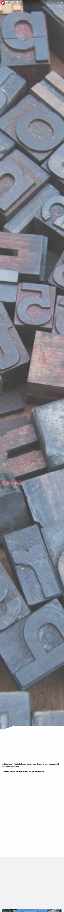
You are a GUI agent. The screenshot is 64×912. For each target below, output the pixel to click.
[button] (62, 2)
